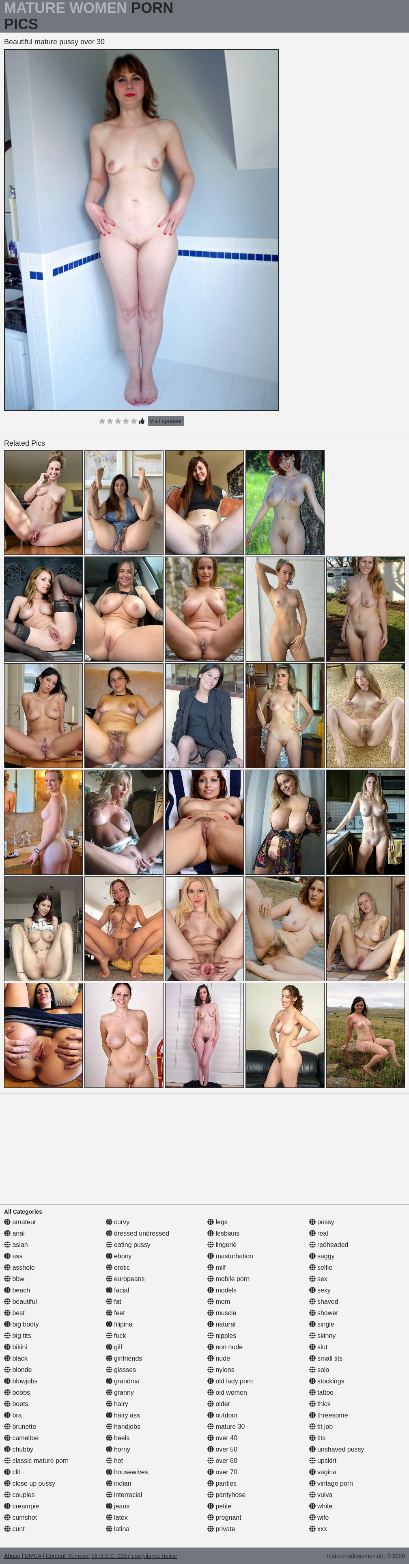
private (221, 1528)
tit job (321, 1426)
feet (115, 1312)
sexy (320, 1290)
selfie (321, 1267)
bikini (15, 1347)
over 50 (222, 1449)
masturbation (230, 1256)
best (14, 1312)
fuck (116, 1335)
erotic (118, 1267)
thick (320, 1403)
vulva (321, 1494)
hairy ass (123, 1415)
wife (319, 1517)
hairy (117, 1403)
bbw (14, 1278)
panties (222, 1483)
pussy (321, 1222)
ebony (119, 1256)
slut (318, 1347)
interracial (124, 1494)
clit (12, 1472)
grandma (123, 1381)
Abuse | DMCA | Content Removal (47, 1556)
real (318, 1233)
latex (117, 1517)
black (16, 1358)
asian (16, 1244)
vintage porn (331, 1483)
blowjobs (21, 1381)
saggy (322, 1256)
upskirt (323, 1460)
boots (16, 1403)
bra (13, 1415)
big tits (17, 1335)
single (321, 1324)
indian (118, 1483)
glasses (121, 1369)
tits (317, 1438)
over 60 (222, 1460)
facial (117, 1290)
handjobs (123, 1426)
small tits (326, 1358)
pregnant (224, 1517)
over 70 (222, 1472)
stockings (326, 1381)
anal (14, 1233)
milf (216, 1267)
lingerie (222, 1244)
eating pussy (128, 1244)
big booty (21, 1324)
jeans (118, 1506)
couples (19, 1494)
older (218, 1403)
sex (318, 1278)
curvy (118, 1222)
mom (218, 1301)
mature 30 (226, 1426)
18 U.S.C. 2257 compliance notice (134, 1556)
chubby (18, 1449)
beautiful (20, 1301)
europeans (125, 1278)
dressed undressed (138, 1233)
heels (118, 1438)
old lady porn (230, 1381)
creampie (21, 1506)
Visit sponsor (166, 421)
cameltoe (21, 1438)
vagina (323, 1472)
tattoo (321, 1392)
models (222, 1290)
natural (221, 1324)
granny (120, 1392)
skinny (322, 1335)
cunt (14, 1528)
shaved (323, 1301)
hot (114, 1460)
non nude (225, 1347)
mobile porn (228, 1278)
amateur (20, 1222)
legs (217, 1222)
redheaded (329, 1244)
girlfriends (124, 1358)
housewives (127, 1472)
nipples (221, 1335)
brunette (20, 1426)
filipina (119, 1324)
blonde (18, 1369)
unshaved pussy (336, 1449)
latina (118, 1528)
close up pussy (29, 1483)
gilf (114, 1347)
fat (113, 1301)
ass (13, 1256)
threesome (328, 1415)
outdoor (222, 1415)
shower (323, 1312)
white (321, 1506)
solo (319, 1369)
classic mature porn (36, 1460)
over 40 (222, 1438)
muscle (221, 1312)
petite (219, 1506)
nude (218, 1358)
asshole (19, 1267)
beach (17, 1290)
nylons (221, 1369)
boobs (17, 1392)
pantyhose (226, 1494)
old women (227, 1392)
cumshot (20, 1517)
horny (118, 1449)
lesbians (223, 1233)
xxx (318, 1528)
